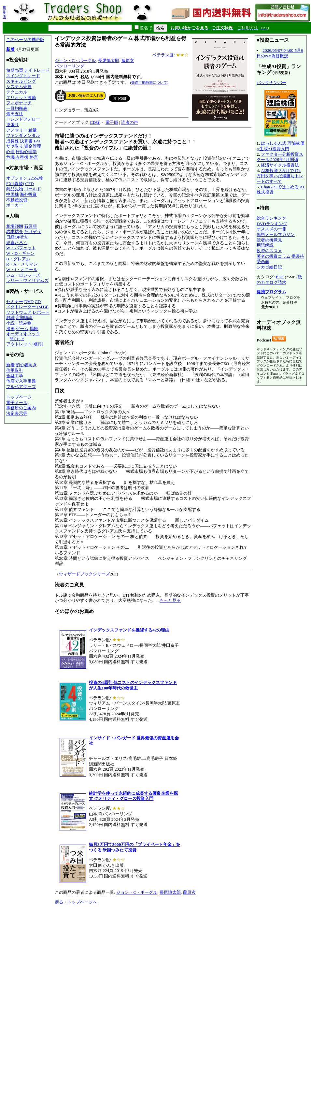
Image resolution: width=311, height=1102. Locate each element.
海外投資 (28, 194)
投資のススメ (269, 250)
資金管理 (32, 146)
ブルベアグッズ (21, 386)
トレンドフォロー (23, 119)
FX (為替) (15, 183)
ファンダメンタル (23, 135)
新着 (10, 49)
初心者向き (26, 364)
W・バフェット (21, 247)
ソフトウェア (19, 312)
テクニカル (16, 92)
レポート (41, 312)
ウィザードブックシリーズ (84, 574)
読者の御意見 (269, 240)
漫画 (10, 328)
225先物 (35, 178)
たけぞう (32, 231)
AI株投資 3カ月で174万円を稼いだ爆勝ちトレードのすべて (280, 176)
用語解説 (265, 245)
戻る (59, 902)
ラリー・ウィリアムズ (27, 280)
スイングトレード (23, 75)
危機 (10, 157)
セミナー (14, 301)
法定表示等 (16, 413)
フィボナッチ (19, 102)
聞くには (17, 339)
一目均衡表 (16, 108)
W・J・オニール (21, 269)
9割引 (38, 343)
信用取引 (14, 370)
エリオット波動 (21, 97)
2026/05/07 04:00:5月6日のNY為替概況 (280, 53)
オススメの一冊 (271, 228)
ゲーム (22, 328)
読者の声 (129, 122)
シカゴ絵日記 (269, 267)
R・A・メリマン (22, 264)
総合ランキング (271, 218)
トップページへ (82, 902)
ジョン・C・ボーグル (75, 60)
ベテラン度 (163, 54)
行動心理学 (26, 151)
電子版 (112, 122)
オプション (16, 178)
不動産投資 (16, 199)
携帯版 (4, 12)
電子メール (16, 402)
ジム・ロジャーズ (23, 275)
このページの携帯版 (25, 39)
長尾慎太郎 (108, 60)
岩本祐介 (14, 231)
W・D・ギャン (20, 253)
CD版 (95, 122)
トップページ (19, 397)
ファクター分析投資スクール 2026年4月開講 (280, 157)
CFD (29, 183)
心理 (10, 151)
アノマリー (16, 130)
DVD (29, 301)
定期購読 (24, 317)
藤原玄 (127, 60)
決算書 (26, 140)
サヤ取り (14, 146)
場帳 (34, 328)
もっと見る (170, 600)
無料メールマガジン (276, 234)
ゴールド (32, 188)
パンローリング (69, 66)
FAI (37, 140)
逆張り (12, 124)
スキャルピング (21, 81)
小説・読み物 (19, 323)
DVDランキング (272, 223)
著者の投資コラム (273, 256)
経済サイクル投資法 (280, 165)
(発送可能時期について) (149, 82)
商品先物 (14, 188)
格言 (34, 157)
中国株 (12, 194)
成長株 (12, 140)
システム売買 (19, 86)
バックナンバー (271, 82)
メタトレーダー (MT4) (27, 306)
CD (38, 301)
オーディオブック (23, 333)
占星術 (22, 157)
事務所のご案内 (21, 407)
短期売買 (14, 70)
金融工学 (14, 375)
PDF (280, 276)
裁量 (32, 130)
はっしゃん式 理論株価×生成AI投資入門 (280, 146)
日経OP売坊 (17, 237)
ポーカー (14, 205)
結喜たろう (16, 242)
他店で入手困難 (21, 381)
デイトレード (36, 70)
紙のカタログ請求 (279, 279)
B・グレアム (18, 258)
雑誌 (10, 317)
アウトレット (19, 343)
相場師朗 (14, 226)
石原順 (30, 226)
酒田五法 (14, 113)
